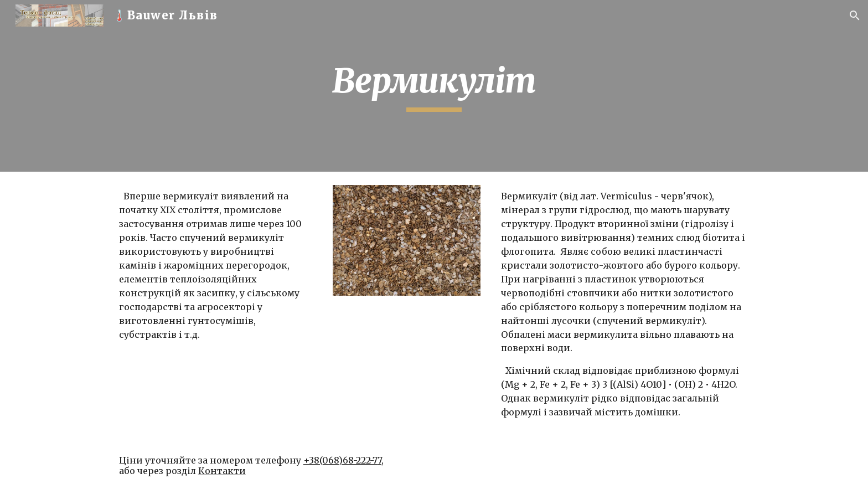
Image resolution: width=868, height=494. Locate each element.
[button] (854, 15)
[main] (434, 85)
